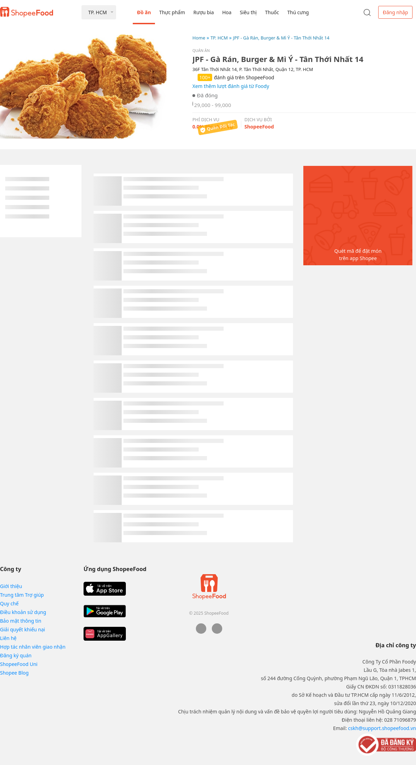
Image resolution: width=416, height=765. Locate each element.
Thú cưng (298, 12)
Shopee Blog (14, 672)
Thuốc (272, 12)
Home (198, 38)
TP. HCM (219, 38)
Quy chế (9, 603)
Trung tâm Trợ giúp (22, 594)
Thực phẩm (172, 12)
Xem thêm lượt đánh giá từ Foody (230, 86)
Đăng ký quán (16, 655)
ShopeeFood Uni (18, 664)
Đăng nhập (395, 12)
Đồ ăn (144, 12)
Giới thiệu (11, 586)
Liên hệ (8, 638)
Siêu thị (248, 12)
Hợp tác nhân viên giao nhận (33, 646)
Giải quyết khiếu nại (22, 629)
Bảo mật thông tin (20, 620)
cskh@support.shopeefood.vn (382, 728)
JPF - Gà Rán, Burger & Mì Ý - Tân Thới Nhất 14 (281, 38)
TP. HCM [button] (97, 12)
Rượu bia (203, 12)
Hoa (227, 12)
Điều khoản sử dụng (23, 612)
